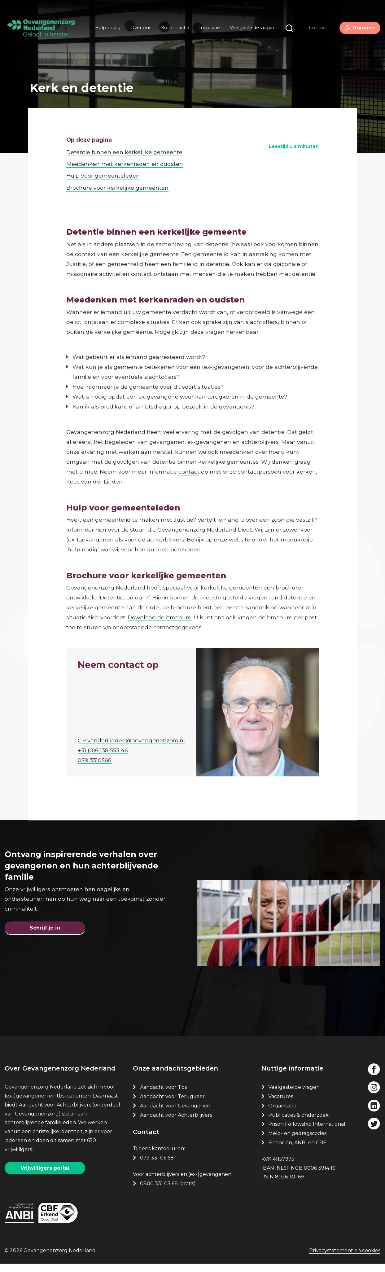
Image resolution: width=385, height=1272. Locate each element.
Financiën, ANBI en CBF (297, 1148)
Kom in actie (173, 30)
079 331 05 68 (157, 1164)
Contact (313, 30)
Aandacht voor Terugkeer (172, 1102)
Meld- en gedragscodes (297, 1139)
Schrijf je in (45, 927)
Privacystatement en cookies (344, 1260)
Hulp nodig (105, 30)
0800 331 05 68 (159, 1189)
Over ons (138, 30)
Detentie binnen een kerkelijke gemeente (124, 134)
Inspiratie (207, 30)
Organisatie (282, 1112)
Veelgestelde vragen (250, 30)
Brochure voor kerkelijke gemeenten (117, 170)
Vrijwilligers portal (44, 1174)
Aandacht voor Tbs (163, 1093)
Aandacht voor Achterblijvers (176, 1121)
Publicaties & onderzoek (298, 1121)
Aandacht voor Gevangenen (175, 1112)
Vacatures (281, 1102)
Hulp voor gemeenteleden (103, 158)
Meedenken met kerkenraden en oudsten (124, 146)
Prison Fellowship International (306, 1130)
